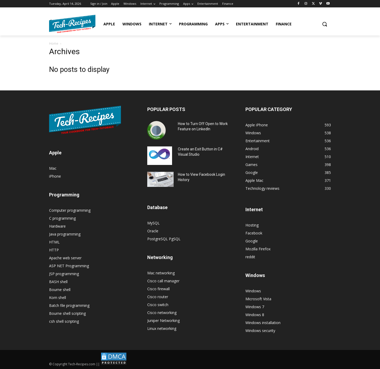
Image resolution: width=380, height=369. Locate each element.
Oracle (152, 230)
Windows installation (263, 322)
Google (251, 240)
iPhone (55, 176)
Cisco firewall (158, 288)
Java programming (64, 234)
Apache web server (65, 257)
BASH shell (58, 281)
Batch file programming (69, 305)
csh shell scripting (64, 321)
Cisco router (157, 296)
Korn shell (57, 297)
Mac (52, 168)
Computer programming (70, 210)
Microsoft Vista (258, 298)
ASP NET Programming (69, 265)
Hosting (252, 225)
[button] (324, 24)
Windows (253, 290)
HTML (54, 242)
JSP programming (64, 273)
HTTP (54, 249)
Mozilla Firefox (257, 248)
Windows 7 (254, 306)
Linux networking (161, 328)
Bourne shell (59, 289)
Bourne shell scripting (67, 313)
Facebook (253, 233)
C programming (62, 218)
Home (53, 43)
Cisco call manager (163, 280)
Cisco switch (157, 304)
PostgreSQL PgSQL (163, 238)
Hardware (57, 226)
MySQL (153, 222)
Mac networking (161, 272)
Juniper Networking (163, 320)
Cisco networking (162, 312)
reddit (250, 256)
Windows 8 (254, 314)
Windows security (260, 330)
